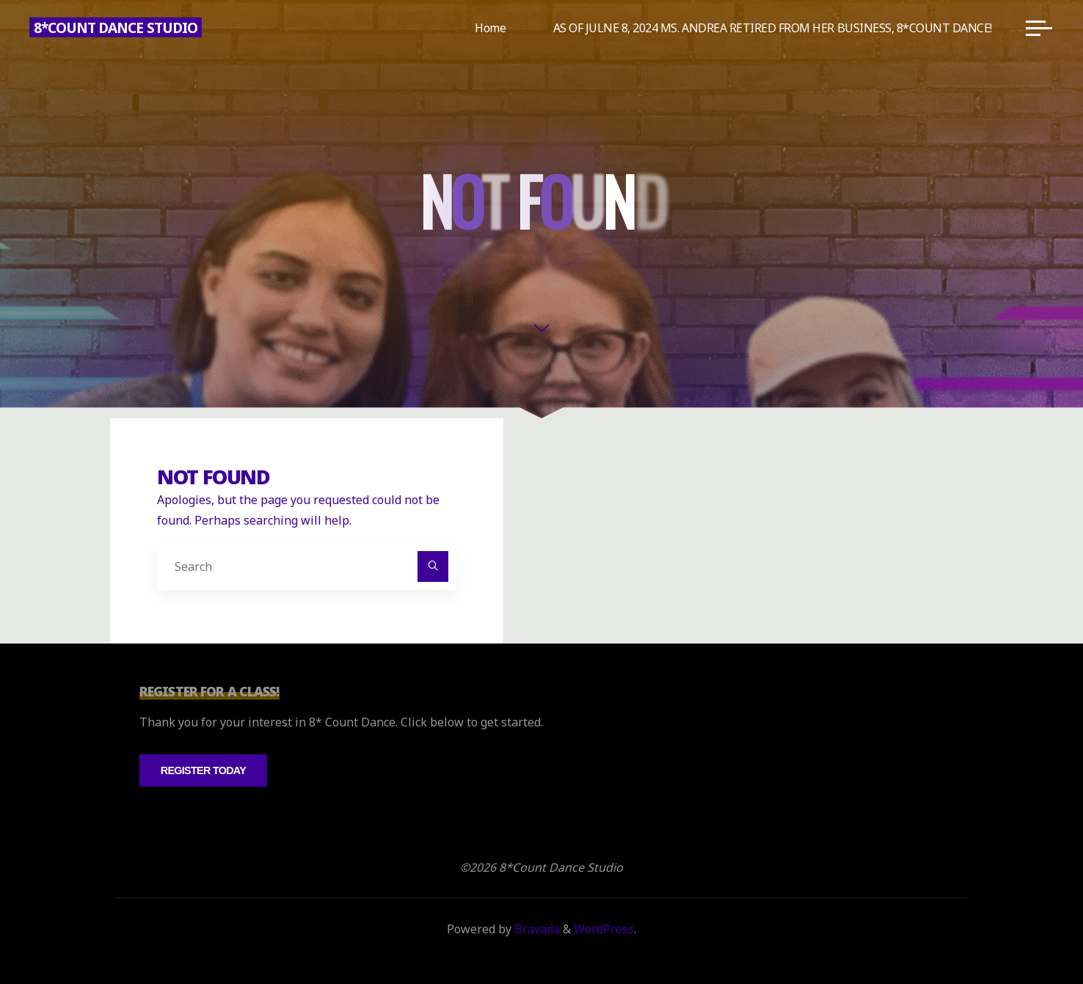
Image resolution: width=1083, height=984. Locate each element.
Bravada (535, 929)
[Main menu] (1039, 28)
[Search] (432, 566)
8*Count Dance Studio (115, 27)
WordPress (604, 929)
